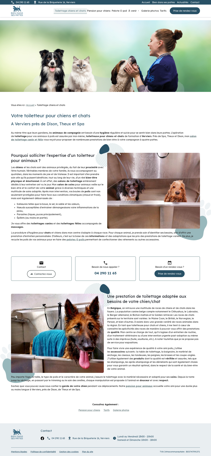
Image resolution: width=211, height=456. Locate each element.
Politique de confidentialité (43, 448)
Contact (195, 2)
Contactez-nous (41, 270)
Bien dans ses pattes (163, 2)
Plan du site (87, 448)
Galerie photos (147, 10)
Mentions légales (19, 448)
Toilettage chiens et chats (61, 10)
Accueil (146, 2)
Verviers (57, 2)
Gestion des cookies (69, 448)
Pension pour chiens (91, 10)
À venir (129, 10)
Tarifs (162, 10)
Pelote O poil (114, 10)
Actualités (182, 2)
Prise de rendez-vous (185, 10)
